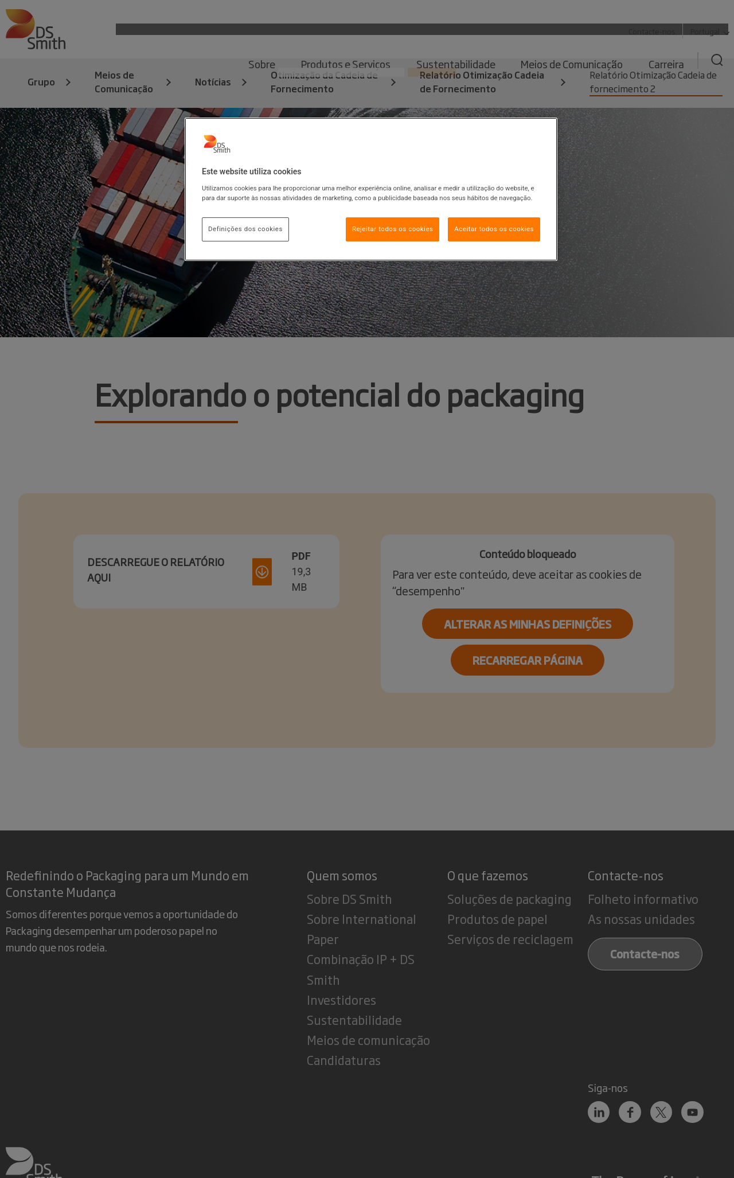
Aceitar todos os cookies (494, 229)
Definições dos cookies (245, 229)
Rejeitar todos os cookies (393, 229)
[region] (371, 189)
